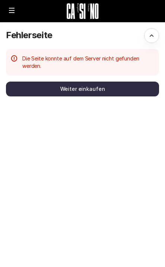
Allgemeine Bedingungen (123, 238)
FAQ (98, 255)
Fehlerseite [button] (29, 35)
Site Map (104, 222)
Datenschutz (109, 247)
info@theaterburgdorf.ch (124, 230)
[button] (12, 10)
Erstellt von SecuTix (117, 214)
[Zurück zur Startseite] (82, 11)
